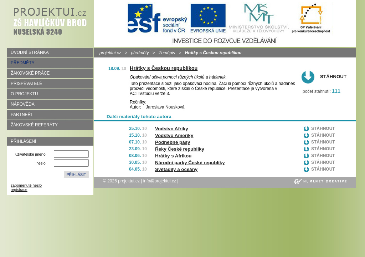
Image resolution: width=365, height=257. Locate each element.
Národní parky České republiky (190, 162)
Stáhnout (333, 76)
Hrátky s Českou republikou (163, 68)
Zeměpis (167, 52)
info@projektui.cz (159, 180)
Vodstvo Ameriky (174, 135)
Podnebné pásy (172, 142)
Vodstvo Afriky (171, 128)
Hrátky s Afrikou (173, 155)
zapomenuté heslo (26, 185)
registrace (19, 189)
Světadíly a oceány (176, 169)
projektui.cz (110, 52)
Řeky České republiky (179, 149)
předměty (140, 52)
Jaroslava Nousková (165, 107)
